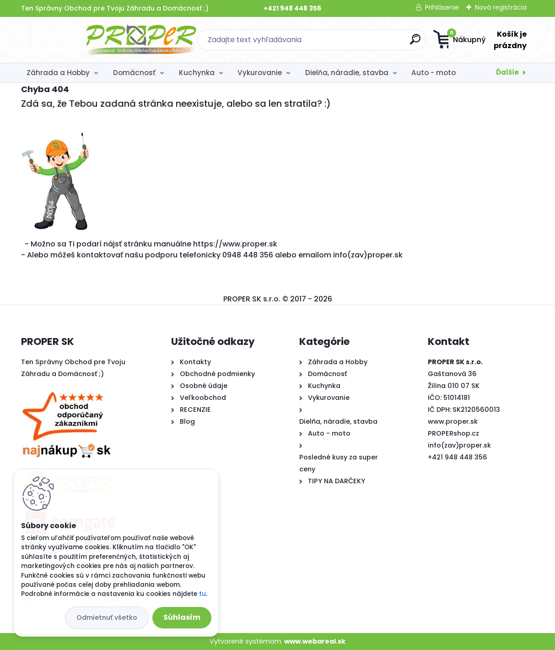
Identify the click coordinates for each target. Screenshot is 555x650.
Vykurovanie (259, 72)
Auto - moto (433, 72)
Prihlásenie (442, 7)
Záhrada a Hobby (58, 72)
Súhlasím (181, 617)
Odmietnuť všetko (106, 617)
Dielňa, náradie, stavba (346, 72)
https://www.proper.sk (235, 244)
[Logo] (77, 40)
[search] (366, 43)
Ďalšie (507, 72)
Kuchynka (197, 72)
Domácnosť (134, 72)
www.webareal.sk (314, 641)
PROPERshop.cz (453, 433)
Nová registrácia (501, 7)
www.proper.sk (453, 421)
